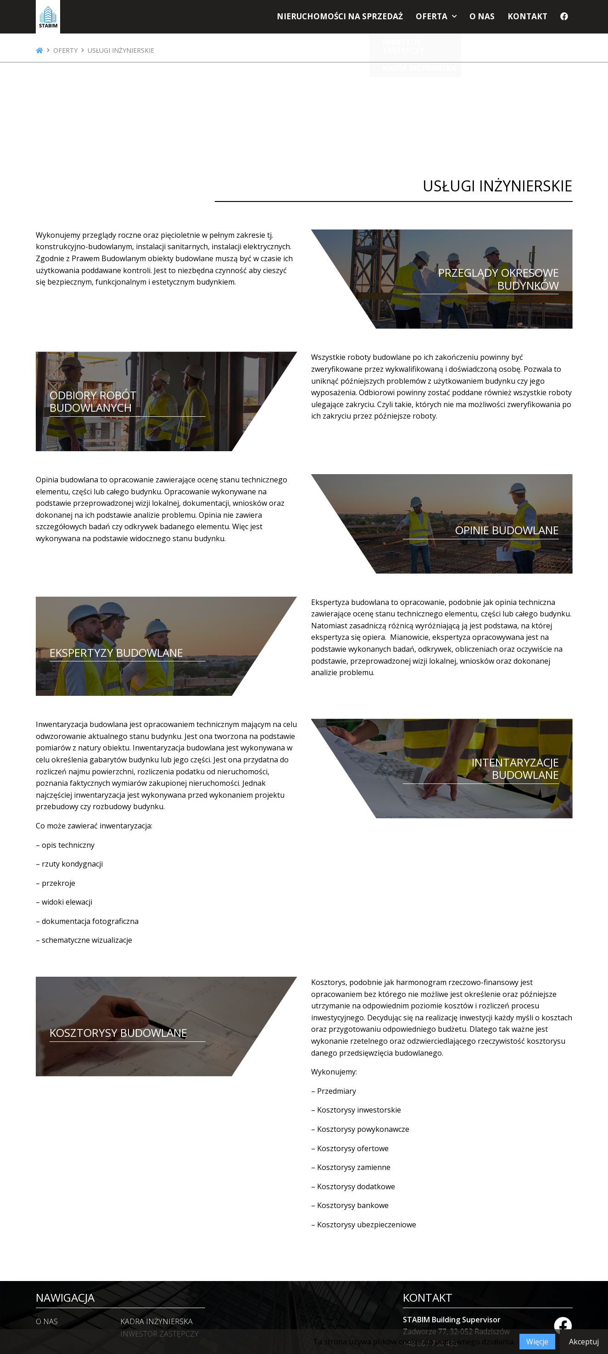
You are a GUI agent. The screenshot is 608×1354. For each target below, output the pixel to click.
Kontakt (530, 19)
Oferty (65, 50)
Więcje (537, 1342)
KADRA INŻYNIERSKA (156, 1321)
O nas (487, 19)
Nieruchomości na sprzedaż (356, 19)
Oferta (440, 19)
